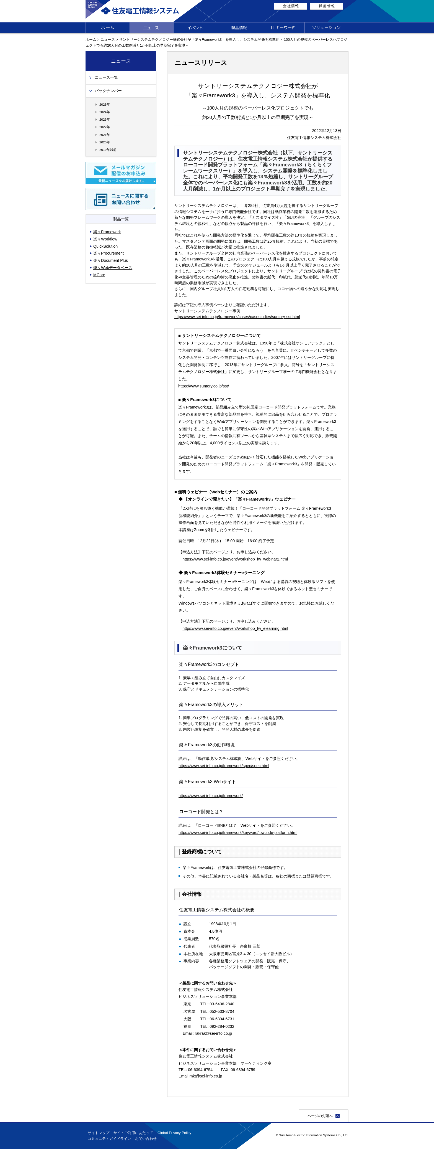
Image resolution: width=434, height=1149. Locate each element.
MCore (99, 275)
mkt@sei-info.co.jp (206, 1076)
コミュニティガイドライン (109, 1139)
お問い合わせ (146, 1139)
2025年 (104, 104)
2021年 (104, 134)
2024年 (104, 112)
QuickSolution (105, 246)
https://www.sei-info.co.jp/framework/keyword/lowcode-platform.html (238, 832)
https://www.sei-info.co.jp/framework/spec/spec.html (224, 766)
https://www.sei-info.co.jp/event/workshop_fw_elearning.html (235, 628)
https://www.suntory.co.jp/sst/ (203, 386)
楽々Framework (107, 232)
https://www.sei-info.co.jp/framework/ (211, 795)
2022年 (104, 127)
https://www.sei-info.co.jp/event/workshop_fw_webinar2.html (235, 559)
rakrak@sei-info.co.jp (213, 1033)
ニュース (107, 39)
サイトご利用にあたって (133, 1133)
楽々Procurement (108, 253)
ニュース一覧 (106, 77)
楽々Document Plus (110, 260)
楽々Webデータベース (112, 267)
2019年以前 (108, 149)
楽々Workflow (105, 239)
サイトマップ (98, 1133)
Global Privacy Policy (174, 1133)
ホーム (91, 39)
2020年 (104, 142)
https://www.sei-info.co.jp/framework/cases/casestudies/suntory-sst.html (237, 316)
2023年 (104, 119)
